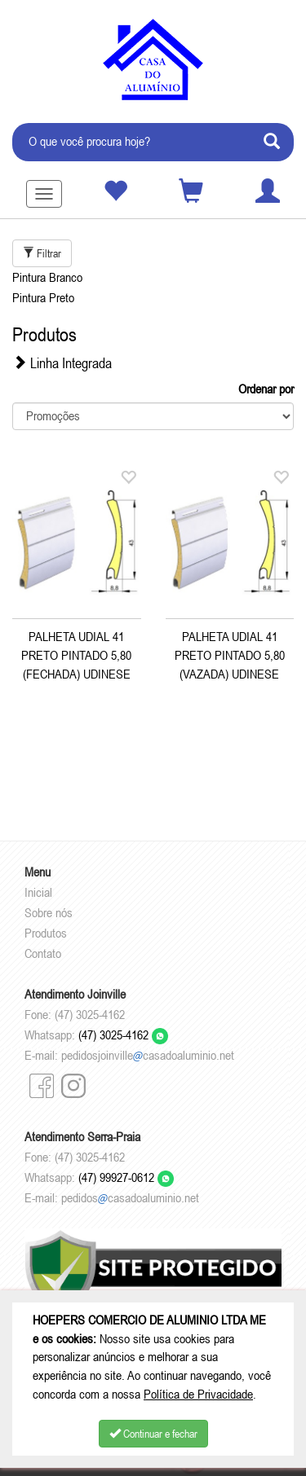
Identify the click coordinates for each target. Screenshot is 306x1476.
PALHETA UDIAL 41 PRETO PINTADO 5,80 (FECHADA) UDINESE (76, 655)
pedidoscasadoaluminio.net (130, 1197)
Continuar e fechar (153, 1433)
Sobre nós (48, 912)
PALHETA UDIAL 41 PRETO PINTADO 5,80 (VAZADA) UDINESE (230, 655)
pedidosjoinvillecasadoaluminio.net (147, 1055)
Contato (42, 953)
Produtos (45, 932)
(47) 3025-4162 (123, 1034)
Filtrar (42, 253)
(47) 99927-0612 (126, 1177)
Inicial (38, 892)
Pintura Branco (47, 277)
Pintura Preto (43, 297)
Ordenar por (266, 388)
